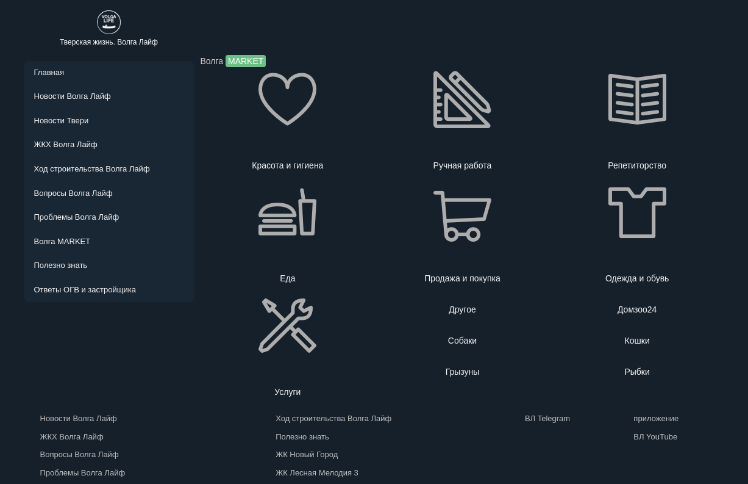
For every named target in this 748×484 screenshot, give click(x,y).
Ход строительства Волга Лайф (92, 168)
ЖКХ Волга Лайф (66, 144)
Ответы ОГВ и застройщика (85, 289)
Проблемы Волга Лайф (76, 217)
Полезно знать (61, 265)
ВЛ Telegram (545, 418)
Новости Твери (61, 120)
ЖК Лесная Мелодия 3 (317, 472)
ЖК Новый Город (307, 454)
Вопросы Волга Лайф (73, 193)
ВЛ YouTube (653, 436)
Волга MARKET (62, 241)
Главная (49, 72)
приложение (654, 418)
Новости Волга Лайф (72, 96)
